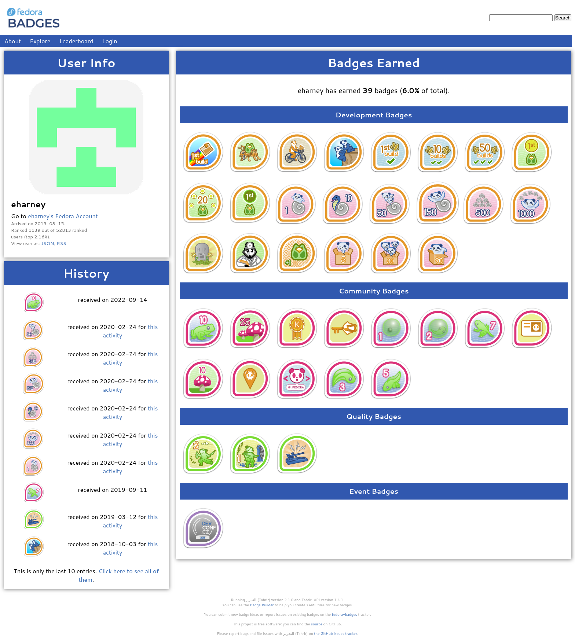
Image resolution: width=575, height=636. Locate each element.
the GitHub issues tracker (335, 633)
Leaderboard (76, 41)
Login (109, 41)
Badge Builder (262, 604)
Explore (40, 41)
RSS (61, 243)
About (12, 41)
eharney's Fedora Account (63, 216)
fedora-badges (344, 614)
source (316, 623)
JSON (47, 243)
